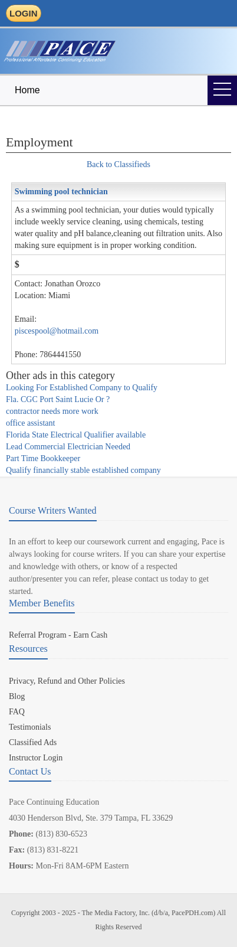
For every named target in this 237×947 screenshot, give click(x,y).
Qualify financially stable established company (83, 470)
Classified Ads (33, 742)
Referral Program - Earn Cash (58, 635)
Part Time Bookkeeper (43, 458)
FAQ (17, 711)
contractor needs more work (52, 411)
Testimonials (30, 727)
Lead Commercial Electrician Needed (68, 446)
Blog (17, 696)
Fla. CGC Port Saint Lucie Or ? (58, 399)
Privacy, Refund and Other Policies (67, 681)
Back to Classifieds (118, 164)
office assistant (30, 423)
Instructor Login (35, 757)
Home (27, 90)
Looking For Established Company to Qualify (81, 387)
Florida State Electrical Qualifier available (76, 434)
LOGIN (23, 13)
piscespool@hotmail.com (56, 330)
